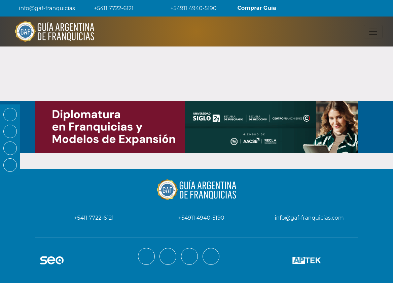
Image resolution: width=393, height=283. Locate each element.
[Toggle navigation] (373, 31)
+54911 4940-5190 (188, 8)
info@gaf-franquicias (41, 8)
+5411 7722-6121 (109, 8)
